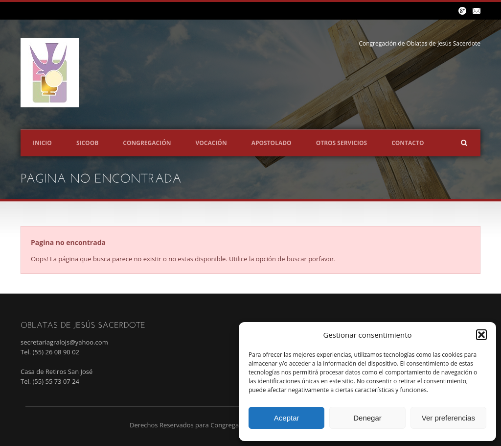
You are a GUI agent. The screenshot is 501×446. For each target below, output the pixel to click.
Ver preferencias (448, 418)
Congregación (147, 143)
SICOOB (87, 143)
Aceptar (286, 418)
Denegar (367, 418)
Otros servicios (341, 143)
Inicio (42, 143)
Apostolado (271, 143)
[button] (481, 335)
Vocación (211, 143)
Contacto (407, 143)
